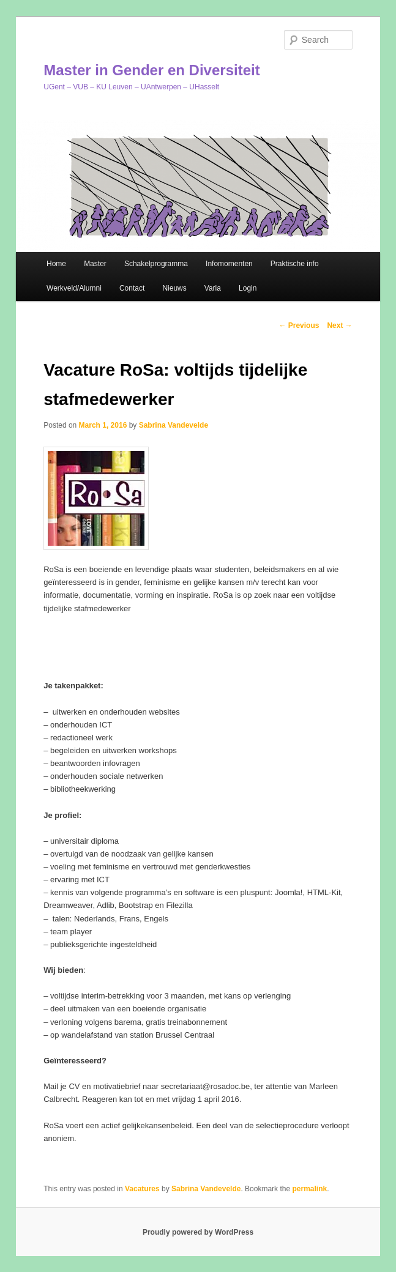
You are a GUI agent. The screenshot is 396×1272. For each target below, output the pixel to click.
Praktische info (295, 263)
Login (247, 288)
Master (95, 263)
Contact (131, 288)
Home (56, 263)
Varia (212, 288)
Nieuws (174, 288)
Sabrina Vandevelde (173, 425)
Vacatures (142, 1189)
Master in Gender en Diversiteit (151, 70)
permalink (309, 1189)
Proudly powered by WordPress (198, 1232)
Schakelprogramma (156, 263)
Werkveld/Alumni (74, 288)
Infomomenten (229, 263)
